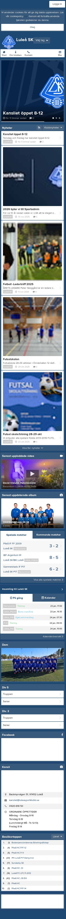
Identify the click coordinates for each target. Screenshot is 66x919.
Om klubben (16, 53)
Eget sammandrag (24, 617)
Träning (21, 606)
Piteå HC (16, 883)
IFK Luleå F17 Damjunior (23, 857)
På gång (16, 598)
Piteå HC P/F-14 (19, 888)
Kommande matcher (48, 534)
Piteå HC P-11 (18, 852)
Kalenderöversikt (53, 636)
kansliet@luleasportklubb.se (24, 800)
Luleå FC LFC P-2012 (21, 873)
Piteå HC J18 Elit (19, 878)
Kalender (48, 597)
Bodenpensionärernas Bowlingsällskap (30, 842)
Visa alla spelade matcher (48, 579)
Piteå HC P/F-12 (19, 847)
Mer (60, 53)
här (25, 16)
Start (4, 53)
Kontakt (28, 53)
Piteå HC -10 (17, 868)
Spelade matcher (16, 535)
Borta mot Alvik (25, 611)
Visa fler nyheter (32, 448)
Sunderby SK (18, 863)
